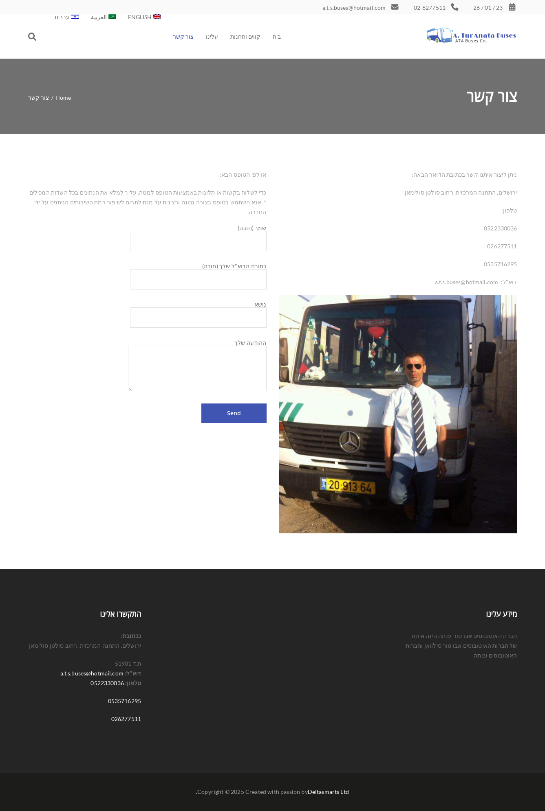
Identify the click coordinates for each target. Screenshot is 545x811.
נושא (198, 311)
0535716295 (124, 700)
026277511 (126, 718)
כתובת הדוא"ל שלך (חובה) (198, 273)
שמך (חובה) (198, 235)
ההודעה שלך (197, 346)
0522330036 (107, 682)
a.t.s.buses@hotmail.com (92, 673)
